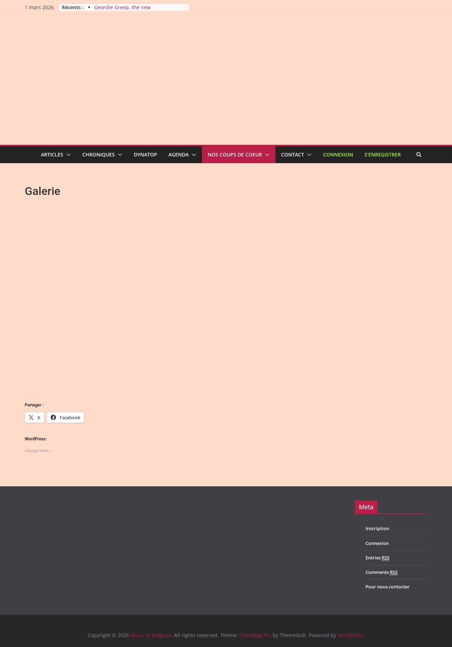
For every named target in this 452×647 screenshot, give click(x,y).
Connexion (338, 154)
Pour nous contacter (387, 586)
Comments (381, 572)
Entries (377, 557)
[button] (67, 155)
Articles (52, 154)
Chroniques (98, 154)
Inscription (377, 528)
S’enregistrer (382, 154)
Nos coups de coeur (235, 154)
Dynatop (145, 154)
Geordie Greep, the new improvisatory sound (122, 11)
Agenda (178, 154)
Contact (292, 154)
